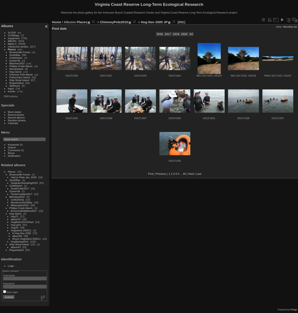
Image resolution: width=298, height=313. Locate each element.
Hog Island (15, 71)
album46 (17, 236)
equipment (14, 38)
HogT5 (14, 227)
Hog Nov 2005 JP (154, 22)
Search (12, 147)
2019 (176, 34)
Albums (7, 26)
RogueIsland (16, 82)
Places (12, 49)
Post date (59, 28)
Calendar (13, 123)
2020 (184, 34)
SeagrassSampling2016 (24, 182)
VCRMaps (14, 35)
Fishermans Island (19, 77)
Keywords (13, 144)
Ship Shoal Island (19, 80)
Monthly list (290, 26)
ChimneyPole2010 (114, 22)
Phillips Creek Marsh (21, 66)
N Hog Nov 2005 (21, 233)
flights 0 (12, 43)
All (191, 34)
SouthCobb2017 (20, 188)
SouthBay (14, 55)
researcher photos (18, 46)
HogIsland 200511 (21, 230)
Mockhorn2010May (21, 202)
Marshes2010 (17, 63)
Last (198, 173)
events (11, 91)
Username (9, 275)
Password (8, 283)
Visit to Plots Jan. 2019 (23, 177)
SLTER (12, 32)
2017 (168, 34)
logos (11, 88)
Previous (161, 173)
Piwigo (293, 309)
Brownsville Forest (19, 52)
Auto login (10, 292)
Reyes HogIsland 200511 (26, 238)
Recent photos (16, 114)
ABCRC (12, 41)
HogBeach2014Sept (22, 222)
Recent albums (16, 117)
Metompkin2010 (20, 205)
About (11, 153)
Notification (14, 155)
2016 (160, 34)
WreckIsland (16, 69)
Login (11, 265)
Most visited (14, 111)
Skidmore (14, 85)
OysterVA (14, 60)
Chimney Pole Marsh (21, 74)
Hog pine (16, 224)
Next (191, 173)
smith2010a (17, 199)
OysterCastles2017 (21, 194)
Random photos (17, 120)
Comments (14, 150)
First (150, 173)
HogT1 (14, 216)
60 (184, 173)
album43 (16, 247)
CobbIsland (15, 57)
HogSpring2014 (20, 241)
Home (56, 22)
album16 (16, 219)
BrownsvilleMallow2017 (24, 210)
